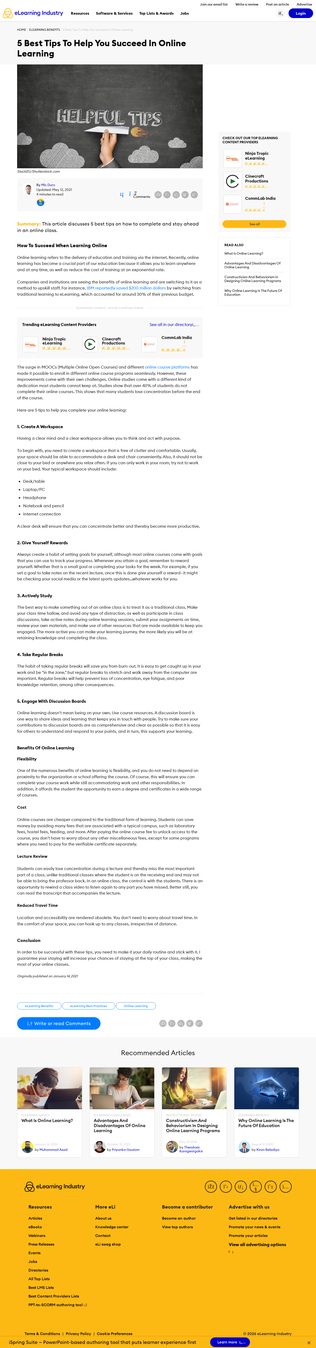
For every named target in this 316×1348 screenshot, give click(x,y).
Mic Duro (48, 185)
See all (254, 224)
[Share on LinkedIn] (176, 194)
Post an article (277, 4)
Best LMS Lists (41, 1287)
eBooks (35, 1226)
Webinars (36, 1235)
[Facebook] (211, 1187)
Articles (35, 1218)
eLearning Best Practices (88, 1006)
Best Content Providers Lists (53, 1296)
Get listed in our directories (253, 1218)
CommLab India (176, 337)
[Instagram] (286, 1187)
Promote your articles (248, 1235)
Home (21, 29)
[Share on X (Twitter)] (167, 194)
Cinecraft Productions (113, 341)
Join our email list (214, 4)
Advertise (304, 4)
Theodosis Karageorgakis (191, 1149)
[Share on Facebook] (158, 194)
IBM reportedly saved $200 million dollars (126, 288)
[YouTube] (256, 1187)
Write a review (246, 4)
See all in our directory (173, 324)
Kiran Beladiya (267, 1149)
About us (103, 1218)
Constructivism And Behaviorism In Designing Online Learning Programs (252, 279)
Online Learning (136, 1006)
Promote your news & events (254, 1226)
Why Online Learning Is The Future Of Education (253, 292)
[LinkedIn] (241, 1187)
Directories (38, 1270)
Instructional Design (184, 1115)
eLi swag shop (108, 1244)
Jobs (32, 1261)
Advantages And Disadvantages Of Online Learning (252, 265)
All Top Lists (39, 1278)
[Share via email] (185, 194)
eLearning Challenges (112, 1115)
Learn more (230, 1342)
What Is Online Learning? (243, 253)
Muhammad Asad (53, 1149)
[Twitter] (226, 1187)
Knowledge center (111, 1226)
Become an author (179, 1218)
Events (34, 1252)
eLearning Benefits (44, 29)
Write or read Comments (59, 1023)
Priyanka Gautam (126, 1149)
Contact (102, 1235)
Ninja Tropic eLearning (54, 341)
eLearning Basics (35, 1115)
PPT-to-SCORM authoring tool (57, 1304)
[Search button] (281, 13)
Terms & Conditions (42, 1333)
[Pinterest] (271, 1187)
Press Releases (41, 1244)
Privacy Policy (78, 1333)
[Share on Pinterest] (194, 194)
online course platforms (167, 367)
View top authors (177, 1226)
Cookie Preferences (114, 1333)
